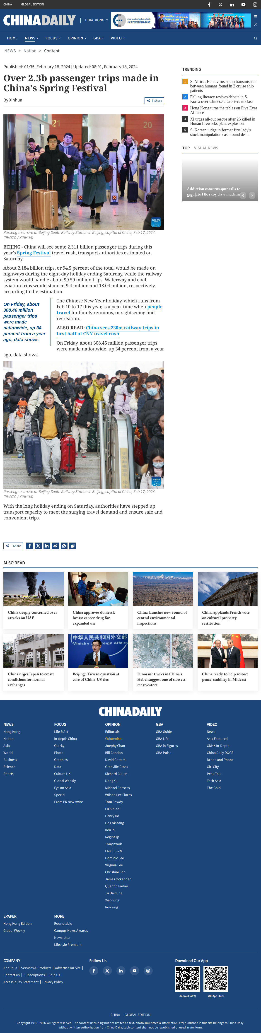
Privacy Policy (52, 981)
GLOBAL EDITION (32, 4)
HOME (12, 38)
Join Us (54, 974)
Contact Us (11, 974)
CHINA (7, 4)
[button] (188, 196)
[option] (220, 179)
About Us (10, 967)
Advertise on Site (68, 967)
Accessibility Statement (21, 981)
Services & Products (36, 967)
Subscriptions (34, 974)
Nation (30, 51)
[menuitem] (95, 20)
